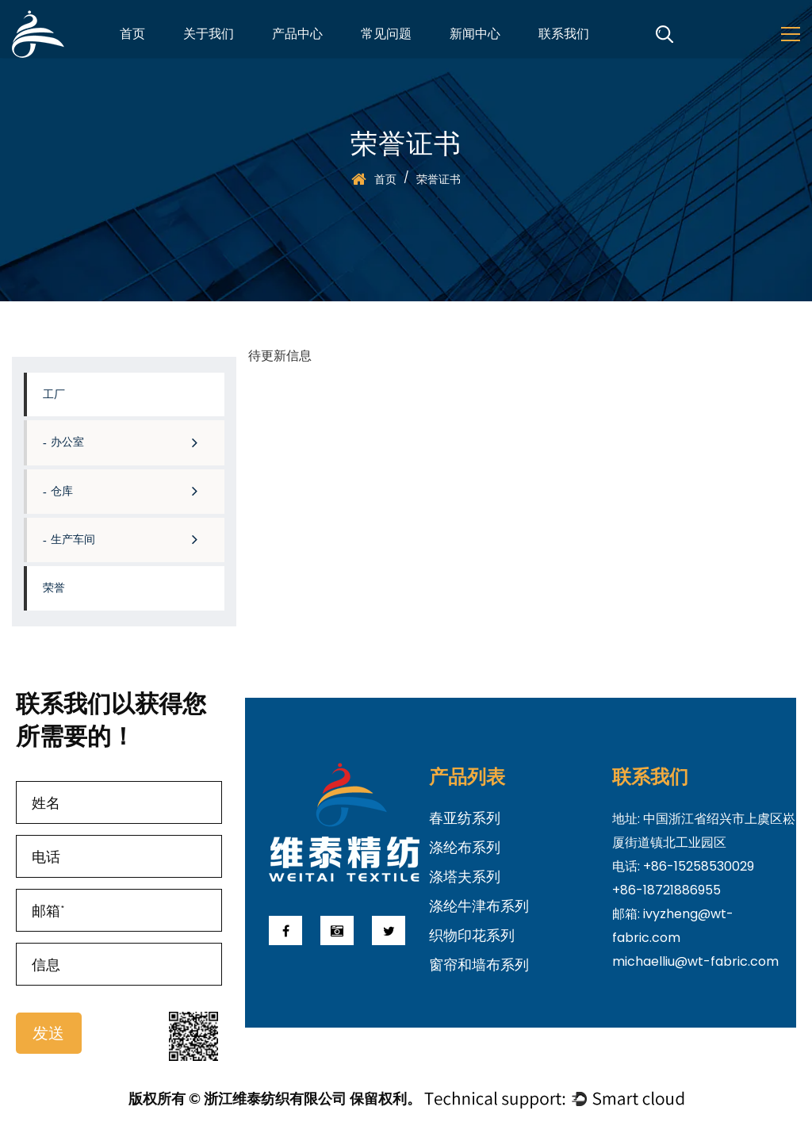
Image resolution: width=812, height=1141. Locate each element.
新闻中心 (475, 36)
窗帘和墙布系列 (479, 964)
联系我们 (563, 36)
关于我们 (208, 36)
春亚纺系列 (464, 818)
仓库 (134, 491)
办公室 (134, 442)
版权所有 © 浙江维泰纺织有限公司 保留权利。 (274, 1098)
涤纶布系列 (464, 847)
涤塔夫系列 (464, 876)
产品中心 (297, 36)
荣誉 (54, 588)
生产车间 (134, 539)
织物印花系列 (472, 935)
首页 (132, 36)
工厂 (54, 394)
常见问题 (386, 36)
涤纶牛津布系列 (479, 906)
